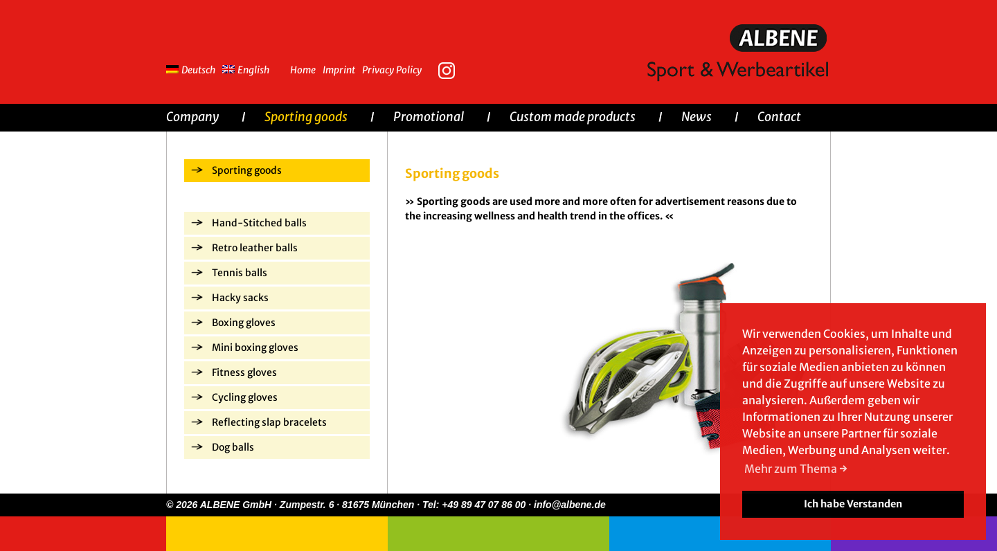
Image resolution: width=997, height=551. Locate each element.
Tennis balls (239, 273)
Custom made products (573, 117)
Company (192, 117)
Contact (779, 117)
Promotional (428, 117)
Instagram (450, 69)
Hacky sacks (240, 297)
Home (303, 70)
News (696, 117)
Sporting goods (306, 117)
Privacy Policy (392, 70)
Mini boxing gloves (255, 347)
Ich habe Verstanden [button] (853, 504)
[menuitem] (194, 68)
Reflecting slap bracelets (269, 422)
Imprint (339, 70)
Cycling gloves (245, 397)
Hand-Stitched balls (259, 223)
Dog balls (233, 447)
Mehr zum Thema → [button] (795, 469)
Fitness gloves (244, 372)
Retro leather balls (255, 248)
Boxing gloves (244, 322)
